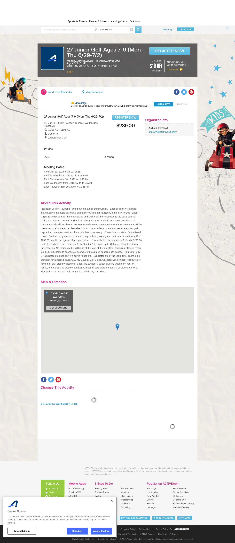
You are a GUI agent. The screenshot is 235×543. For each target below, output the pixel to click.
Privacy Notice (145, 529)
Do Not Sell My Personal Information (172, 529)
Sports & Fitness (77, 21)
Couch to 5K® (75, 492)
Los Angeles (152, 492)
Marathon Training (181, 507)
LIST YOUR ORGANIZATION (135, 518)
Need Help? (168, 29)
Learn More (182, 104)
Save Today (172, 69)
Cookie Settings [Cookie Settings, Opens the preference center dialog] (22, 531)
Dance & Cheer (98, 21)
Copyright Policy (127, 529)
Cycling (98, 496)
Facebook (53, 488)
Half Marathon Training (183, 503)
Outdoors (135, 21)
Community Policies (107, 539)
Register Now (169, 51)
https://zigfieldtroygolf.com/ (163, 132)
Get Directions (58, 308)
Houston (150, 503)
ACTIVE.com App (76, 488)
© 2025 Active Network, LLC (132, 539)
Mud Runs (125, 503)
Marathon (125, 492)
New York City (153, 496)
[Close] (111, 500)
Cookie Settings (182, 529)
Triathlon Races (102, 492)
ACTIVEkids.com (50, 21)
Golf (70, 72)
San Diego (151, 488)
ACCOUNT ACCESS (163, 518)
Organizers (185, 29)
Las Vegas (151, 507)
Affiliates (184, 518)
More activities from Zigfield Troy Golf (59, 404)
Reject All (77, 531)
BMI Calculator (179, 488)
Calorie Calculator (181, 492)
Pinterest (53, 496)
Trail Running (127, 500)
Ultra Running (127, 496)
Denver (150, 500)
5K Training (178, 496)
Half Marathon (127, 488)
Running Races (102, 488)
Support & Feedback (127, 534)
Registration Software (168, 534)
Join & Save (163, 104)
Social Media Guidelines (83, 539)
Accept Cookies (101, 531)
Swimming (125, 507)
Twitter (52, 492)
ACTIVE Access (147, 534)
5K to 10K (73, 496)
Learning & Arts (119, 21)
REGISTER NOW (125, 117)
